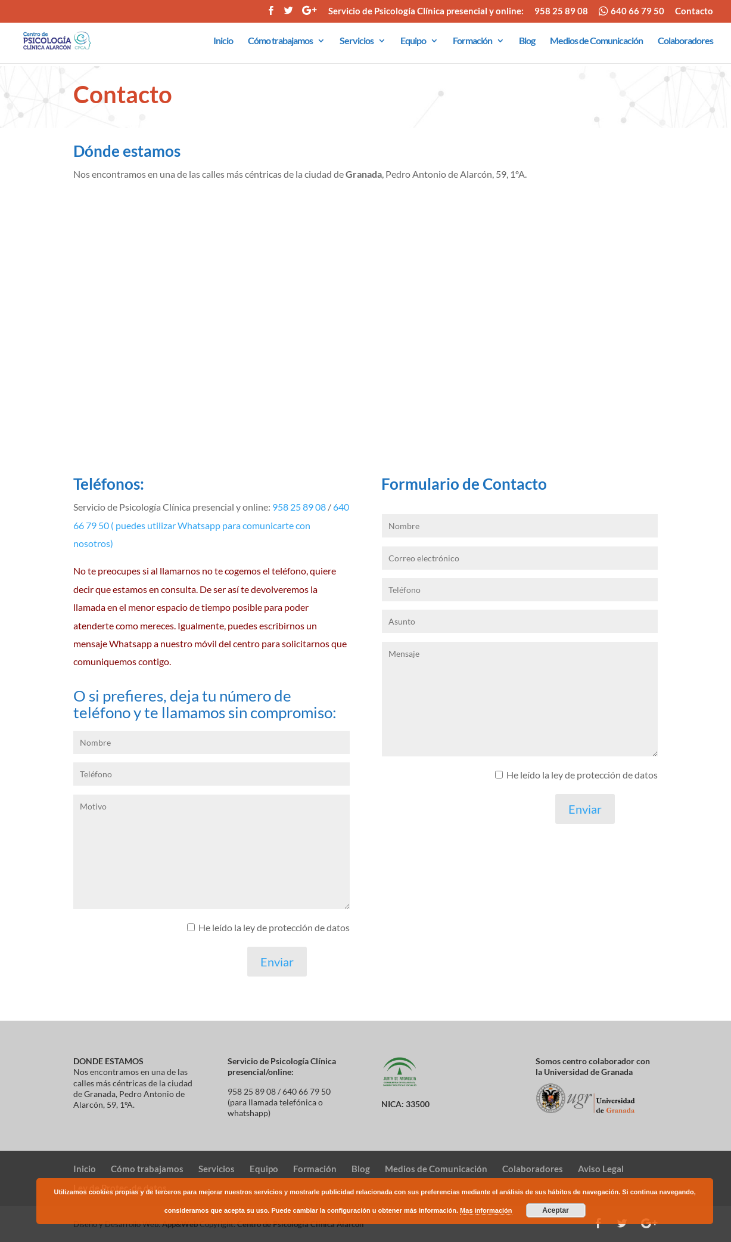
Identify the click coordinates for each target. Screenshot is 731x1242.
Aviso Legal (601, 1168)
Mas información (486, 1210)
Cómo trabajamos (280, 41)
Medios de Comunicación (596, 41)
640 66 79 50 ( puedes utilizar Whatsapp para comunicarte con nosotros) (211, 525)
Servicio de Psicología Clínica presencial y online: (426, 11)
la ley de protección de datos (291, 927)
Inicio (223, 41)
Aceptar (555, 1210)
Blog (527, 41)
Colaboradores (685, 41)
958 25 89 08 (561, 11)
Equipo (413, 41)
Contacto (694, 11)
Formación (472, 41)
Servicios (357, 41)
